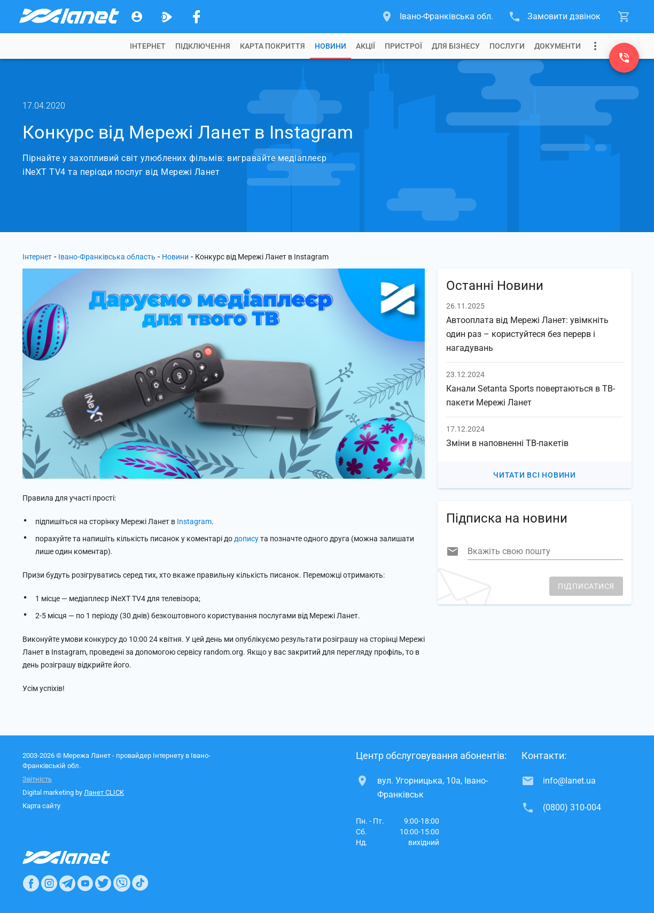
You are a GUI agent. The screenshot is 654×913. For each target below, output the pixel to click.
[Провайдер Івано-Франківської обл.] (68, 16)
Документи (557, 46)
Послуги (507, 46)
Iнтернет (148, 46)
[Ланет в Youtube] (85, 883)
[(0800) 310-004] (624, 58)
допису (246, 538)
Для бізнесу (456, 46)
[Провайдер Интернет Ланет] (78, 857)
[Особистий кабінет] (137, 16)
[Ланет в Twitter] (103, 883)
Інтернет (37, 256)
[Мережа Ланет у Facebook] (197, 16)
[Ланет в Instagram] (49, 883)
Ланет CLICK (104, 792)
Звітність (37, 779)
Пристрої (403, 46)
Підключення (202, 46)
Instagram (194, 521)
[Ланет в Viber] (121, 883)
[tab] (147, 46)
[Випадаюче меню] (595, 46)
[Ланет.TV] (167, 16)
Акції (365, 46)
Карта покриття (272, 46)
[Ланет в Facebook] (31, 883)
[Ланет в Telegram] (67, 883)
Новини (330, 46)
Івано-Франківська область (106, 256)
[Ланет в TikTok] (140, 883)
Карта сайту (41, 806)
